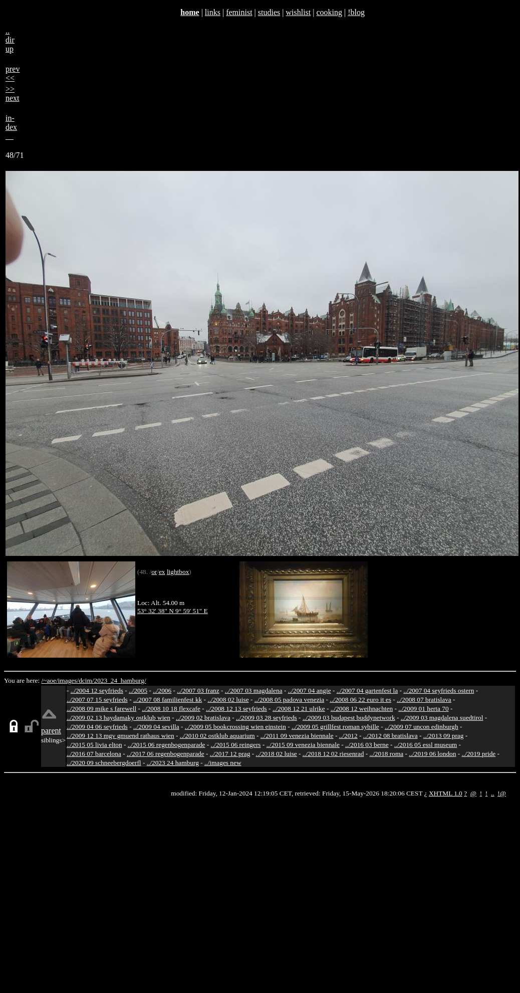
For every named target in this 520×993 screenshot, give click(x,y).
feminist (239, 12)
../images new (222, 762)
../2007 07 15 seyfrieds (97, 699)
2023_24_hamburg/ (120, 680)
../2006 (162, 690)
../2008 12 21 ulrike (299, 708)
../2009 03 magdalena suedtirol (442, 717)
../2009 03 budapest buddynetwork (349, 717)
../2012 (348, 735)
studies (269, 12)
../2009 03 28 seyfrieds (266, 717)
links (212, 12)
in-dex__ (11, 127)
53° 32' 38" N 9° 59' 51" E (172, 611)
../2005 (138, 690)
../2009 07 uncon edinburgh (421, 726)
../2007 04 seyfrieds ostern (438, 690)
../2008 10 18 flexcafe (171, 708)
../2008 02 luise (227, 699)
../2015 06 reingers (236, 744)
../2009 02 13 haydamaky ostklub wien (118, 717)
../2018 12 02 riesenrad (333, 753)
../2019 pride (479, 753)
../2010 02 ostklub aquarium (217, 735)
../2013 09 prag (443, 735)
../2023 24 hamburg (173, 762)
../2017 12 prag (230, 753)
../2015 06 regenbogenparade (166, 744)
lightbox (178, 571)
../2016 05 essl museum (425, 744)
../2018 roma (387, 753)
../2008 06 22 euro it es (360, 699)
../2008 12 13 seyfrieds (236, 708)
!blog (356, 12)
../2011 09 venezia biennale (297, 735)
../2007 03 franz (198, 690)
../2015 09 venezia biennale (303, 744)
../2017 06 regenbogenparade (165, 753)
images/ (68, 680)
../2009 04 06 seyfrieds (97, 726)
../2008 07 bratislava (424, 699)
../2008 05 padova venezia (289, 699)
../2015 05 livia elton (94, 744)
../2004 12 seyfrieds (97, 690)
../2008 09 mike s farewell (101, 708)
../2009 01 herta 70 (423, 708)
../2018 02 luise (276, 753)
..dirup (10, 40)
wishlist (298, 12)
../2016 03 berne (367, 744)
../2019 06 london (432, 753)
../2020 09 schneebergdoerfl (104, 762)
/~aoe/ (50, 680)
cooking (329, 12)
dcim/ (86, 680)
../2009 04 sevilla (156, 726)
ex (162, 571)
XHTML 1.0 (445, 793)
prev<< (13, 73)
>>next (13, 93)
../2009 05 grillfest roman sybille (335, 726)
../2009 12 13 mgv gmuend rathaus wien (120, 735)
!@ (501, 793)
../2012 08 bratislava (390, 735)
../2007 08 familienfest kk (167, 699)
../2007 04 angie (309, 690)
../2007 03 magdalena (254, 690)
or (154, 571)
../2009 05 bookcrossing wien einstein (235, 726)
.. (492, 793)
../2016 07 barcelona (94, 753)
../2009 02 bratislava (203, 717)
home (189, 12)
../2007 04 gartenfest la (367, 690)
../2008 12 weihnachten (362, 708)
